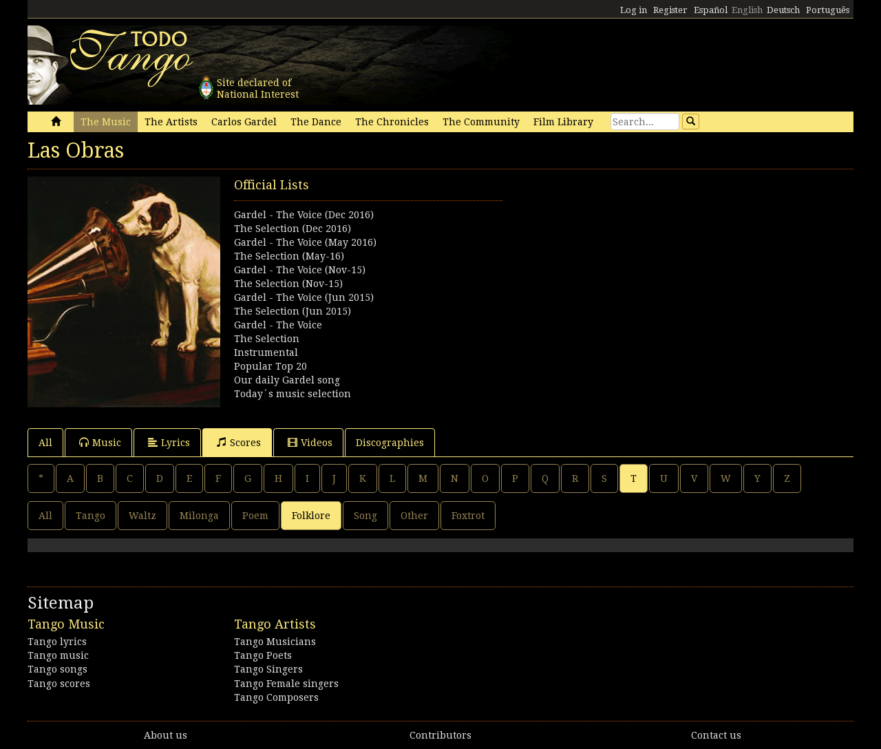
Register (670, 10)
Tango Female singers (286, 683)
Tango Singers (268, 669)
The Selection (266, 338)
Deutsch (783, 10)
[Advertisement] (647, 272)
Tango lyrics (57, 641)
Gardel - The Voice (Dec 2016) (304, 214)
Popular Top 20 (270, 366)
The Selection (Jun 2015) (292, 311)
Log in (633, 10)
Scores (239, 442)
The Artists (171, 121)
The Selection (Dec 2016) (292, 228)
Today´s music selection (292, 393)
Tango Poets (263, 655)
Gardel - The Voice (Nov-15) (299, 269)
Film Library (563, 121)
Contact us (716, 735)
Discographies (390, 442)
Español (711, 10)
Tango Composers (276, 697)
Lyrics (169, 442)
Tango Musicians (275, 641)
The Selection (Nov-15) (288, 283)
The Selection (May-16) (289, 256)
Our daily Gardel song (287, 380)
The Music (106, 121)
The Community (481, 121)
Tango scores (59, 683)
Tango (90, 515)
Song (365, 515)
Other (414, 515)
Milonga (199, 515)
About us (165, 735)
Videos (310, 442)
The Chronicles (392, 121)
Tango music (58, 655)
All (45, 442)
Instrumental (266, 352)
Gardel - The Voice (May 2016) (305, 242)
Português (827, 10)
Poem (255, 515)
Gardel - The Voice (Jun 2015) (304, 297)
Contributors (440, 735)
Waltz (142, 515)
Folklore (311, 515)
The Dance (315, 121)
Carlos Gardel (244, 121)
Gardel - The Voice (278, 324)
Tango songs (57, 669)
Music (100, 442)
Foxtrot (468, 515)
